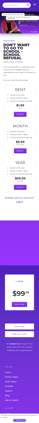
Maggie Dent (9, 41)
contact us (14, 344)
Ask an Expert (11, 400)
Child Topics (10, 382)
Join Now (19, 304)
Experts (8, 391)
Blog (7, 395)
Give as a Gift (19, 334)
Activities (9, 386)
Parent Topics (11, 377)
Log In (19, 201)
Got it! (19, 420)
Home (8, 372)
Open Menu (35, 4)
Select (20, 114)
